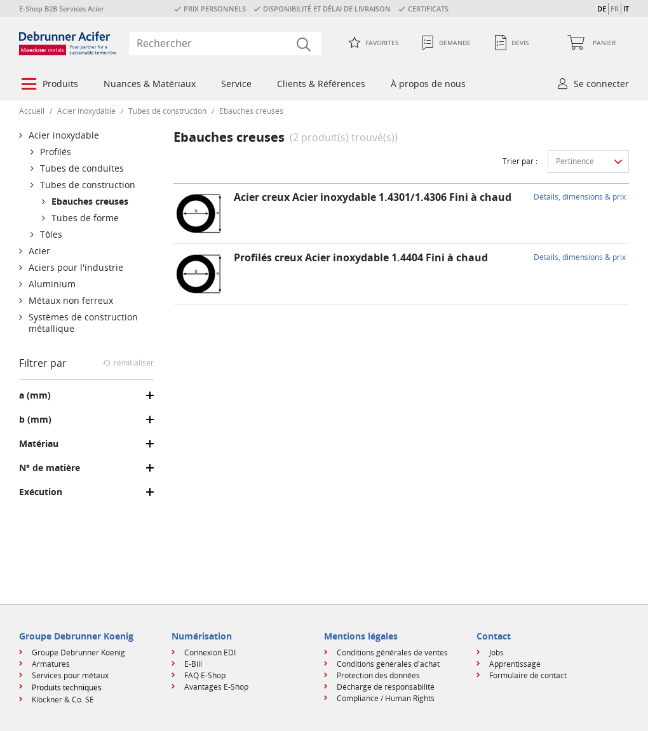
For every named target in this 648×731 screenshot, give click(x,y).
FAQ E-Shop (205, 675)
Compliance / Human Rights (386, 698)
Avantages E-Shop (216, 686)
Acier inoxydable (86, 111)
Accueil (31, 111)
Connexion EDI (210, 652)
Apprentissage (515, 664)
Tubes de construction (167, 111)
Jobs (496, 652)
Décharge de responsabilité (386, 686)
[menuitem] (48, 85)
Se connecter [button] (601, 84)
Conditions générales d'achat (388, 664)
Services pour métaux (70, 675)
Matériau (38, 443)
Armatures (51, 664)
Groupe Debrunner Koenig (78, 652)
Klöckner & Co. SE (63, 699)
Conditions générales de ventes (392, 652)
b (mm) (35, 419)
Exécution (40, 492)
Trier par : (520, 161)
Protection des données (378, 675)
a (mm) (35, 395)
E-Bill (193, 664)
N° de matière (49, 468)
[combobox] (225, 43)
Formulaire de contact (528, 675)
